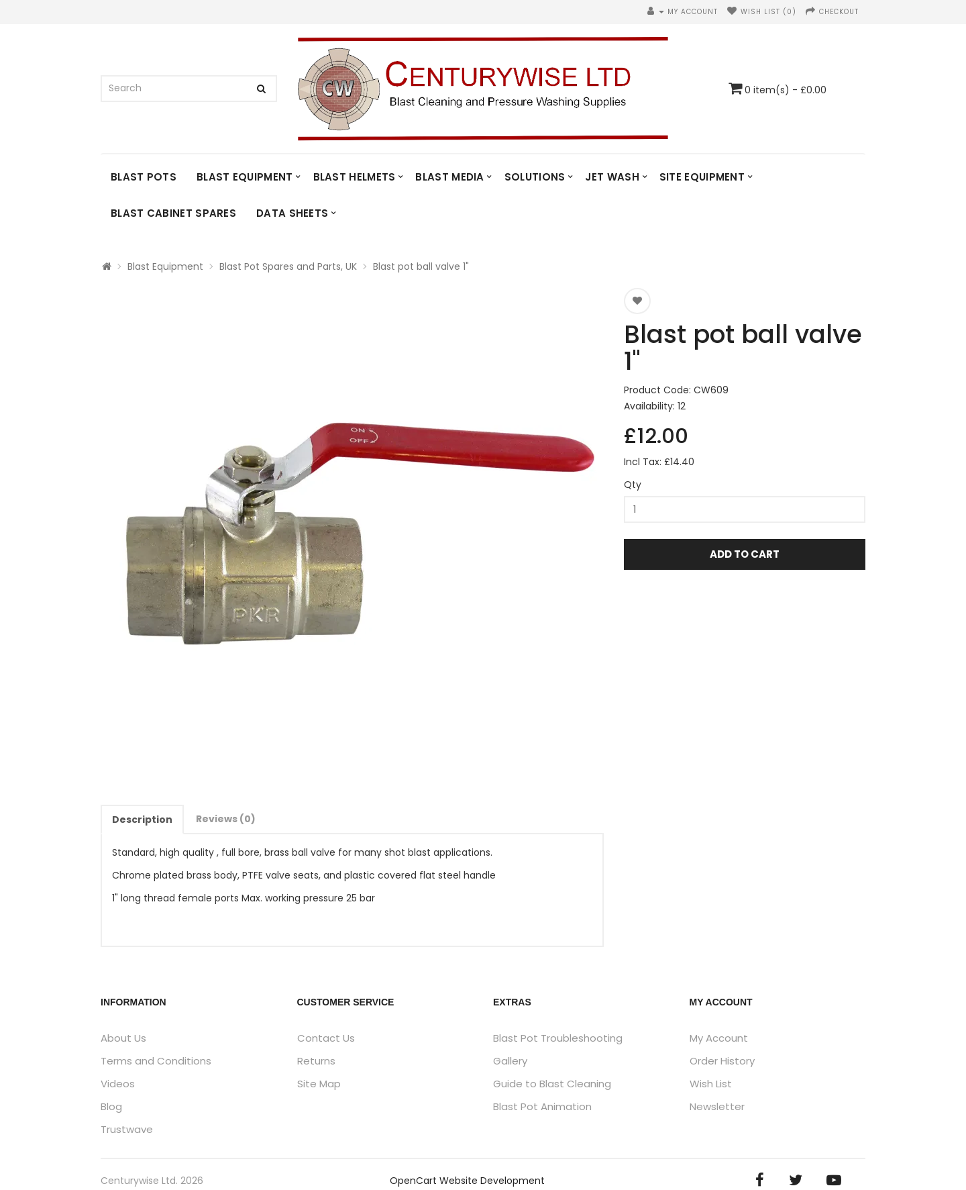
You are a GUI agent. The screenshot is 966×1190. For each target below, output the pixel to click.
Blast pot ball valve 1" (421, 266)
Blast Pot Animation (542, 1106)
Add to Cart (745, 554)
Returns (316, 1061)
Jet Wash (612, 177)
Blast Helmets (354, 177)
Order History (722, 1061)
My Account (719, 1038)
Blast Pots (143, 177)
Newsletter (717, 1106)
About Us (123, 1038)
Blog (111, 1106)
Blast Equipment (245, 177)
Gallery (510, 1061)
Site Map (319, 1084)
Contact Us (326, 1038)
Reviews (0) (226, 819)
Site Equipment (702, 177)
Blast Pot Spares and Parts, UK (288, 266)
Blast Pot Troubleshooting (558, 1038)
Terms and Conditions (156, 1061)
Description (142, 819)
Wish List (711, 1084)
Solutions (535, 177)
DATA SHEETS (292, 213)
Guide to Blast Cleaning (552, 1084)
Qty (632, 484)
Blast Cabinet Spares (173, 213)
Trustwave (127, 1129)
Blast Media (449, 177)
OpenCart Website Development (467, 1180)
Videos (118, 1084)
